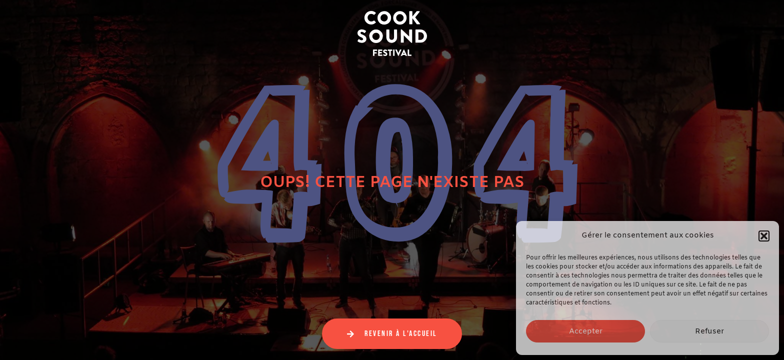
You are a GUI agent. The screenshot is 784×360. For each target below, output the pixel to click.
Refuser (709, 331)
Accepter (585, 331)
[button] (764, 236)
